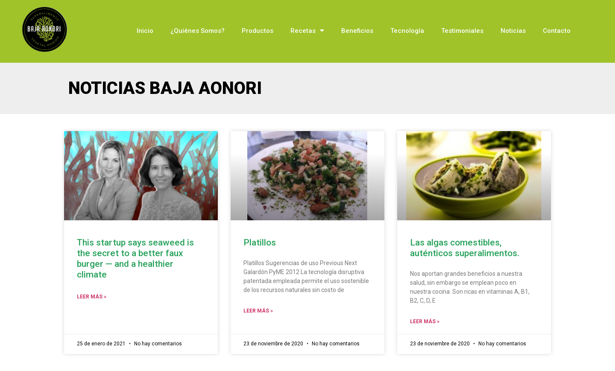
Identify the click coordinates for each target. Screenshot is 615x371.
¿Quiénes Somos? (197, 31)
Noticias (513, 31)
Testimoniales (462, 31)
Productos (257, 31)
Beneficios (357, 31)
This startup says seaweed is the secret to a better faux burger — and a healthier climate (135, 258)
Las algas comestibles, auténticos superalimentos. (464, 247)
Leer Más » (91, 297)
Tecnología (407, 31)
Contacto (557, 31)
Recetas (307, 30)
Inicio (145, 31)
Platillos (259, 242)
